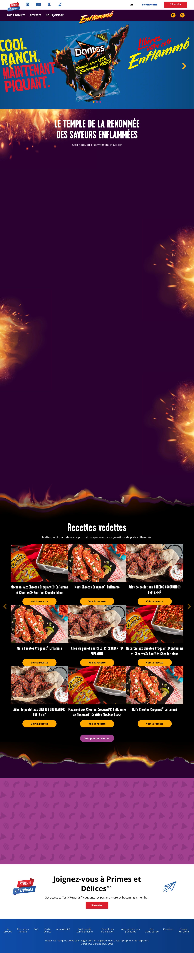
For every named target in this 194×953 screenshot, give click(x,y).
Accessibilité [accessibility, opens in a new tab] (62, 929)
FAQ (36, 929)
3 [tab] (100, 102)
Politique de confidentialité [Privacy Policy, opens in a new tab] (82, 930)
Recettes (35, 15)
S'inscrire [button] (175, 4)
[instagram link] (182, 15)
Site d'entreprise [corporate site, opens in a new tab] (151, 930)
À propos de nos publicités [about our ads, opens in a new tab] (129, 930)
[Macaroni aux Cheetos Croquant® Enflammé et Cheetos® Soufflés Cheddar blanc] (39, 563)
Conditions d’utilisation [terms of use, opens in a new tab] (105, 930)
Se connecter (149, 4)
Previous (7, 66)
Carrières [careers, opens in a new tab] (167, 929)
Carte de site (47, 930)
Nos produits (16, 15)
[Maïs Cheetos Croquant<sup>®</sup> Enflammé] (97, 563)
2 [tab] (97, 102)
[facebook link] (174, 15)
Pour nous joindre (23, 930)
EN (131, 4)
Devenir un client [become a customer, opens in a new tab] (182, 930)
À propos (8, 930)
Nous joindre (53, 15)
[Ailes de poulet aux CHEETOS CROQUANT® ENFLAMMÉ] (154, 563)
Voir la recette (39, 601)
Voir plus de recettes (97, 738)
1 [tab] (94, 102)
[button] (5, 606)
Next (186, 66)
